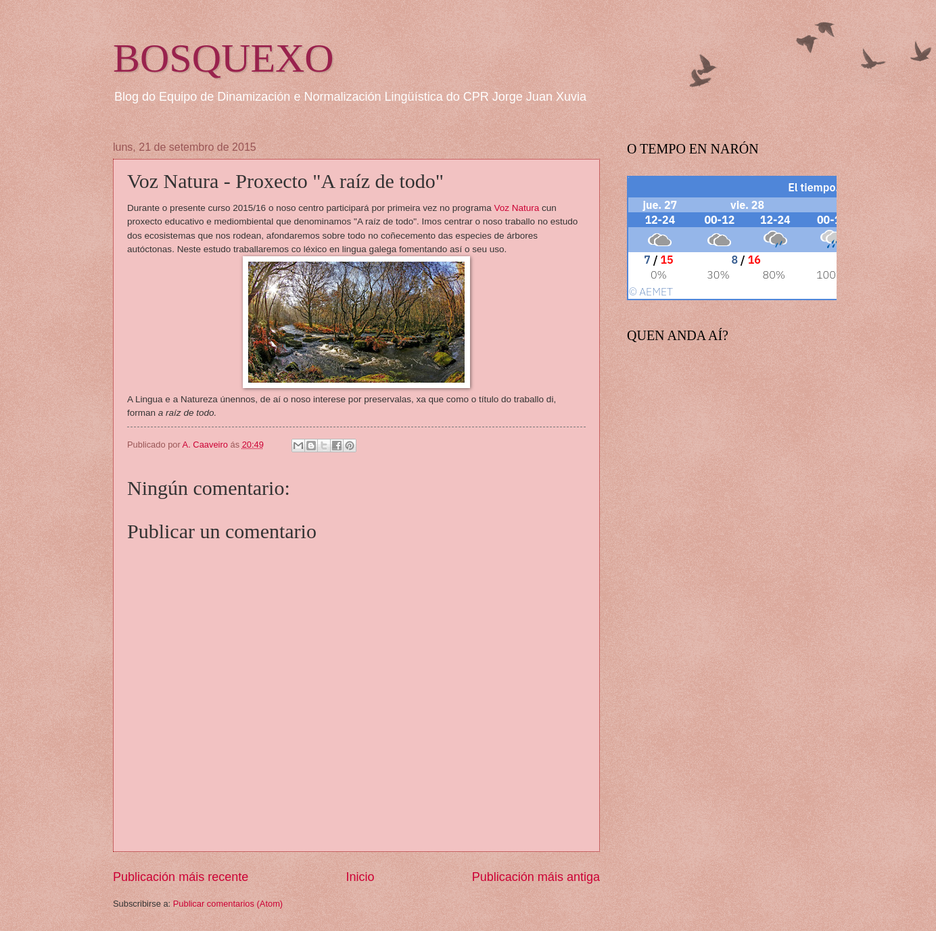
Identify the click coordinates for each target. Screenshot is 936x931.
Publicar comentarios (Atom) (228, 904)
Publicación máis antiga (536, 877)
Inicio (360, 877)
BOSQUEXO (223, 58)
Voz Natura (518, 208)
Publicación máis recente (180, 877)
